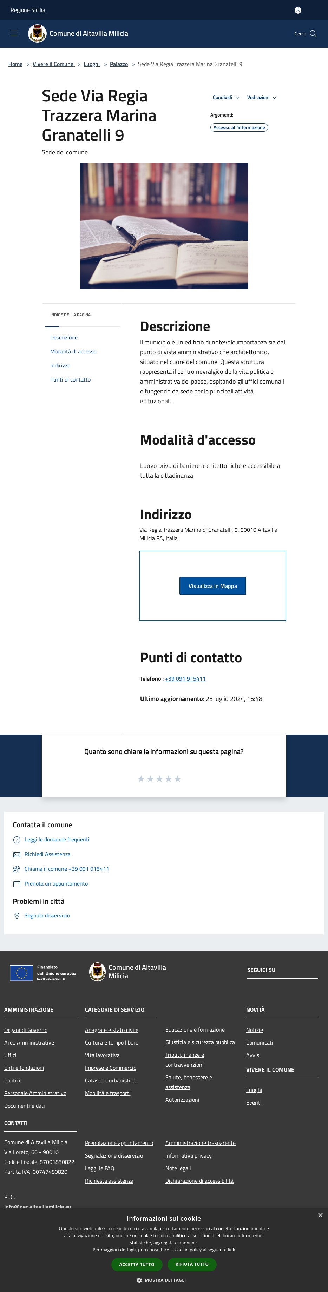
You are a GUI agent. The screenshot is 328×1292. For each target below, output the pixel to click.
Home (15, 64)
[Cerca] (313, 33)
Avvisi (253, 1055)
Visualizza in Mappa (213, 586)
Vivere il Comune (54, 64)
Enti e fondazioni (24, 1068)
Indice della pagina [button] (70, 314)
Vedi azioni (263, 97)
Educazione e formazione (195, 1029)
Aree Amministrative (29, 1042)
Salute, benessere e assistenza (188, 1082)
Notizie (254, 1030)
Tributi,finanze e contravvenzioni (184, 1060)
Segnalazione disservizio (114, 1155)
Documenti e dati (24, 1105)
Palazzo (119, 64)
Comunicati (259, 1042)
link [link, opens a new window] (231, 1250)
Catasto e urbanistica (110, 1080)
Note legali (178, 1168)
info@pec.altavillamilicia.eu (37, 1206)
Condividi (227, 97)
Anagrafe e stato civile (111, 1030)
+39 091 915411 (185, 678)
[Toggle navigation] (14, 33)
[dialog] (164, 1250)
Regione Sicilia (28, 10)
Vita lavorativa (102, 1055)
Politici (12, 1080)
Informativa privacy (188, 1155)
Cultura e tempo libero (111, 1042)
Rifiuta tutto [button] (192, 1264)
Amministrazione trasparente (200, 1143)
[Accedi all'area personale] (298, 10)
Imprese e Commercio (110, 1068)
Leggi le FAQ (99, 1168)
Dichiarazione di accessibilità (199, 1181)
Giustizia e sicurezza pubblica (200, 1042)
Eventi (254, 1102)
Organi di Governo (25, 1030)
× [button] (320, 1215)
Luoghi (92, 64)
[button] (164, 1280)
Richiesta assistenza (109, 1181)
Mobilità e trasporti (108, 1093)
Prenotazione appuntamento (119, 1143)
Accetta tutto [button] (137, 1264)
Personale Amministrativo (35, 1093)
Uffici (10, 1055)
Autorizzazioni (182, 1099)
